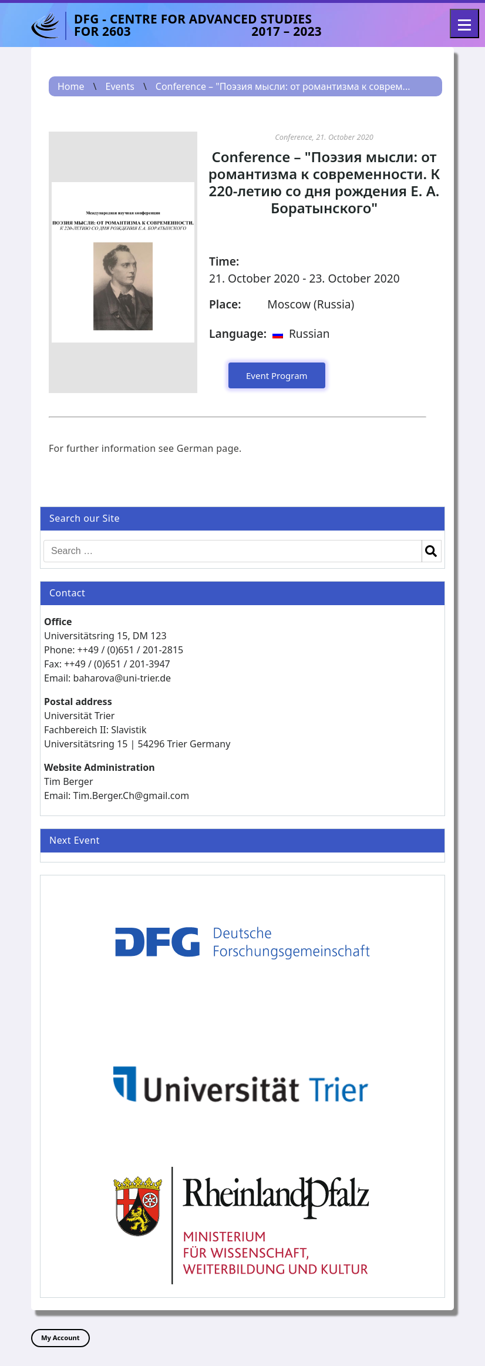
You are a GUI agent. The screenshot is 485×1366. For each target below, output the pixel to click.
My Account (60, 1337)
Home (71, 86)
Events (119, 86)
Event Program (277, 375)
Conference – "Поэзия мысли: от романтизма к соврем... (283, 86)
